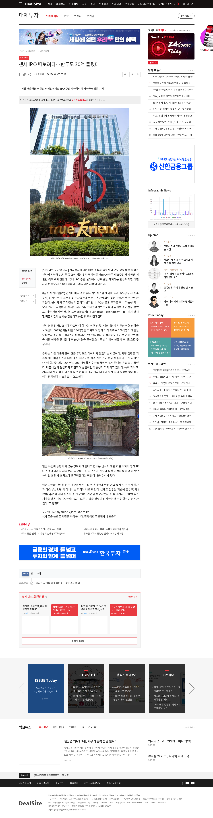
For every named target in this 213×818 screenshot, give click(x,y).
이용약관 (60, 783)
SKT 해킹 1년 (156, 323)
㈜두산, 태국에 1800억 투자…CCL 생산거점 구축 (176, 383)
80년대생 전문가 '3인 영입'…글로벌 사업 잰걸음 (183, 326)
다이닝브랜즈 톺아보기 (183, 342)
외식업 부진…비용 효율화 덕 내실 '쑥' (183, 346)
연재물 (25, 573)
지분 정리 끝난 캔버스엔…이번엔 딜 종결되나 (174, 428)
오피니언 (116, 4)
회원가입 (131, 596)
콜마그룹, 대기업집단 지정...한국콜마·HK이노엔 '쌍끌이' (180, 389)
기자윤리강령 (43, 783)
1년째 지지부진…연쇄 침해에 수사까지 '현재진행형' (160, 330)
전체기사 (189, 727)
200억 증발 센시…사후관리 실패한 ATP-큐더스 (43, 533)
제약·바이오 (58, 727)
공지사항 (24, 775)
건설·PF (92, 727)
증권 (93, 4)
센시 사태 (24, 57)
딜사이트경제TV (168, 4)
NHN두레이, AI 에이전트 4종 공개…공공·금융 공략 (177, 102)
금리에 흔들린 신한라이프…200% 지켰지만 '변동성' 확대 (180, 409)
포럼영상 (129, 4)
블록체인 (103, 4)
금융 (84, 4)
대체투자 (60, 4)
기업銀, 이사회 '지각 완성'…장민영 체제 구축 (174, 422)
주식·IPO (43, 727)
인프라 (77, 16)
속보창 (188, 15)
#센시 (24, 283)
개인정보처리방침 (92, 783)
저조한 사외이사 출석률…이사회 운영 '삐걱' (160, 349)
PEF (66, 16)
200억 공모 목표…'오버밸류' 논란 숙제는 (172, 396)
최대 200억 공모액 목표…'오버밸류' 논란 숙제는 (176, 135)
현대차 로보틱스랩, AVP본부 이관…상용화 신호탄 (177, 376)
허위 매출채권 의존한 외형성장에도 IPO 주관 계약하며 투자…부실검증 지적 (62, 88)
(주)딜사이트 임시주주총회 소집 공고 (51, 775)
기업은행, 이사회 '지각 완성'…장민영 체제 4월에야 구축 (179, 109)
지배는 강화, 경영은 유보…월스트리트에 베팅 (174, 128)
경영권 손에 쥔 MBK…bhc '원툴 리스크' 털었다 (183, 349)
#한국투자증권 (28, 279)
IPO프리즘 (155, 342)
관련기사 (23, 524)
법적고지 (74, 783)
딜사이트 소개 (25, 783)
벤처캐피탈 (52, 16)
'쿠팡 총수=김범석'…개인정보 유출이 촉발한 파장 (176, 89)
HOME (21, 51)
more (29, 524)
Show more (79, 641)
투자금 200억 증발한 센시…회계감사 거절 (104, 533)
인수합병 (73, 4)
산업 (50, 4)
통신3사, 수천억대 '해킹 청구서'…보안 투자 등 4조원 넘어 (160, 326)
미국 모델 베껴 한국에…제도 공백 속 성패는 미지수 (177, 76)
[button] (191, 688)
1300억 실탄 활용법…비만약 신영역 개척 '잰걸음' (183, 330)
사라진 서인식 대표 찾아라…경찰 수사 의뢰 (40, 529)
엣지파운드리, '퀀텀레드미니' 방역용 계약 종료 (175, 83)
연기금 (90, 16)
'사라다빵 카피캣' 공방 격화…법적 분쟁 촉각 (174, 370)
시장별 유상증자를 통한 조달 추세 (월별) (171, 224)
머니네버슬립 (146, 4)
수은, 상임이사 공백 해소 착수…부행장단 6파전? (176, 115)
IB (83, 727)
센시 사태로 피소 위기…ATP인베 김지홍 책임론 (106, 529)
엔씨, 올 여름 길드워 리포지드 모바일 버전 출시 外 (176, 96)
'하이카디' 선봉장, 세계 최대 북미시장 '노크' (160, 353)
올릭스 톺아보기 (181, 323)
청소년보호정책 (114, 783)
